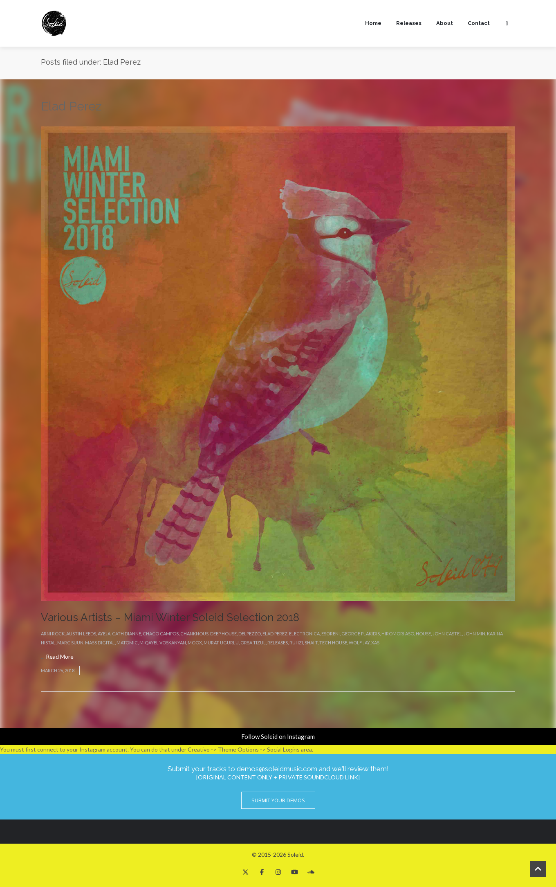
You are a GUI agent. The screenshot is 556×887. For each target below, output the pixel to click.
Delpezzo (249, 633)
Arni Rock (53, 633)
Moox (195, 642)
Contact (479, 23)
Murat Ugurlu (221, 642)
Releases (408, 23)
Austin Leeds (81, 633)
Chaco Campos (161, 633)
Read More (60, 656)
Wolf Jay (359, 642)
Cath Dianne (126, 633)
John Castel (447, 633)
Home (373, 23)
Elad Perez (274, 633)
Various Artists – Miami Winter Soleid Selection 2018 (170, 617)
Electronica (304, 633)
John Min (474, 633)
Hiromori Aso (397, 633)
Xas (375, 642)
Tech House (333, 642)
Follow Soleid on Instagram (278, 736)
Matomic (127, 642)
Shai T (311, 642)
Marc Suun (70, 642)
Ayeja (104, 633)
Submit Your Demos (278, 800)
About (444, 23)
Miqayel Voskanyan (162, 642)
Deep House (223, 633)
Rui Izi (296, 642)
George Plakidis (360, 633)
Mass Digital (100, 642)
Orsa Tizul (253, 642)
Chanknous (194, 633)
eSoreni (330, 633)
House (423, 633)
